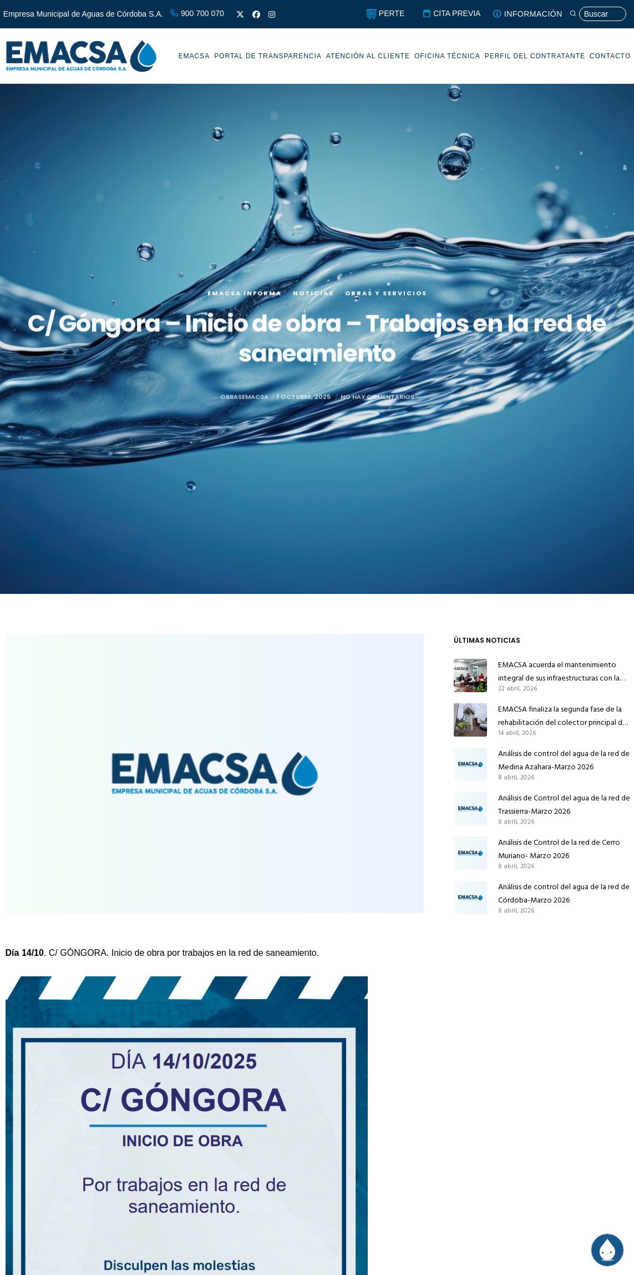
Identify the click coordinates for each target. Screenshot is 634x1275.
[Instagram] (271, 14)
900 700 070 (197, 13)
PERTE (385, 13)
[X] (240, 14)
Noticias (313, 297)
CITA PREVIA (451, 13)
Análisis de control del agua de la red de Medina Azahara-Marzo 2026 (564, 760)
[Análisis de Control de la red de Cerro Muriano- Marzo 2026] (470, 853)
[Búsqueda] (598, 14)
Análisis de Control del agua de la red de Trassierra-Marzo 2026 (564, 805)
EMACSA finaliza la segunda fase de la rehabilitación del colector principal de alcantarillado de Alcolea (562, 716)
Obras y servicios (386, 297)
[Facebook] (256, 14)
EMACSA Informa (244, 297)
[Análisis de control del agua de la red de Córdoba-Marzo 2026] (470, 897)
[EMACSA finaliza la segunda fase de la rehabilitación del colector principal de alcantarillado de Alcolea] (470, 720)
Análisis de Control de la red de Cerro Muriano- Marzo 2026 (559, 849)
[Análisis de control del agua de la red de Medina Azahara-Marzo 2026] (470, 764)
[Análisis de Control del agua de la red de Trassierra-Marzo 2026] (470, 809)
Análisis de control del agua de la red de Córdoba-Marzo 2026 (564, 893)
